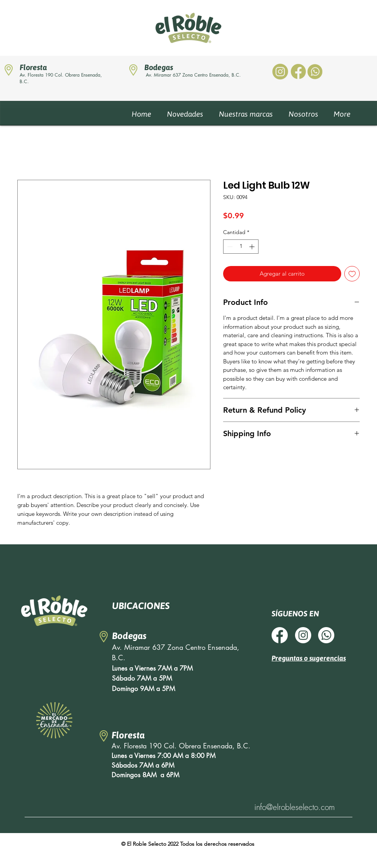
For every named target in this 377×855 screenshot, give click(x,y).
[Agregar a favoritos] (352, 274)
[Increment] (252, 246)
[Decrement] (229, 246)
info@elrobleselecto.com (294, 807)
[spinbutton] (241, 246)
